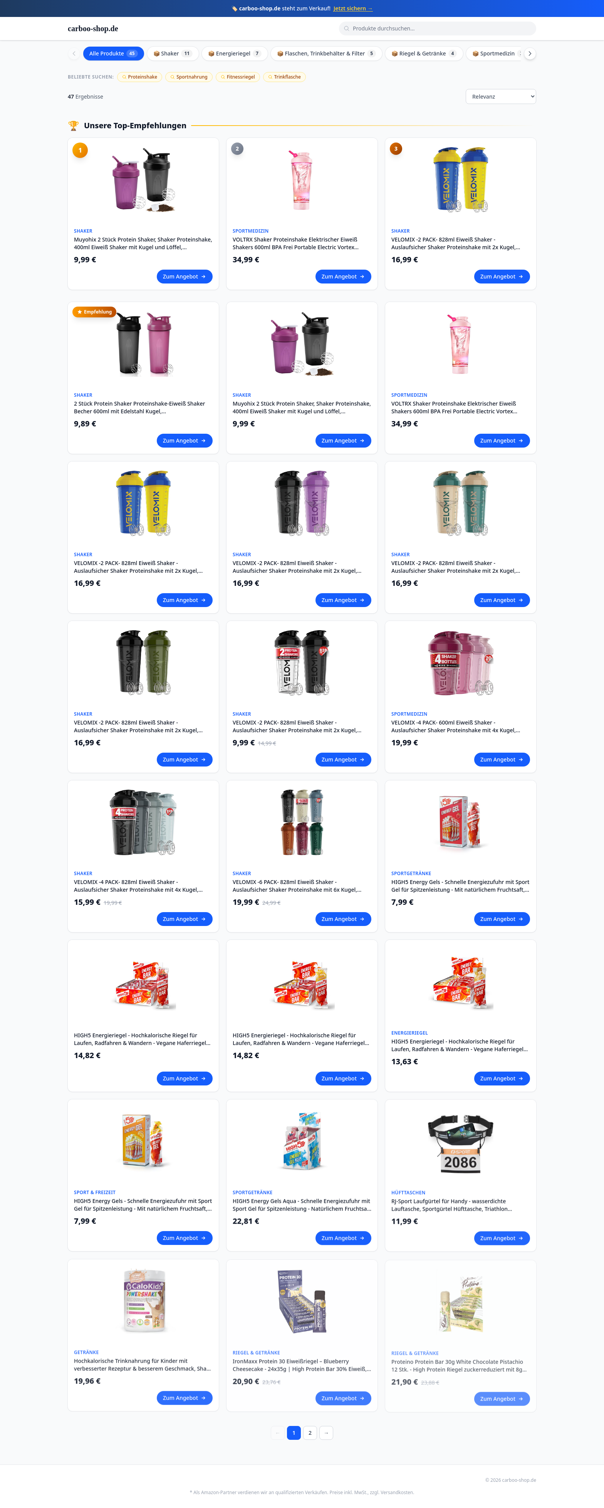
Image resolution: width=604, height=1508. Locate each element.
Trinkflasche (284, 77)
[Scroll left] (74, 53)
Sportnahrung (189, 77)
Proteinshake (140, 77)
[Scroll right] (530, 53)
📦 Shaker (173, 53)
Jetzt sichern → (353, 8)
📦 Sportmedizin (499, 53)
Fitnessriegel (238, 77)
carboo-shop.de (93, 28)
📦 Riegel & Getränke (424, 53)
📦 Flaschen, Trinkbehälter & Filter (326, 53)
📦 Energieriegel (235, 53)
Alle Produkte (113, 53)
